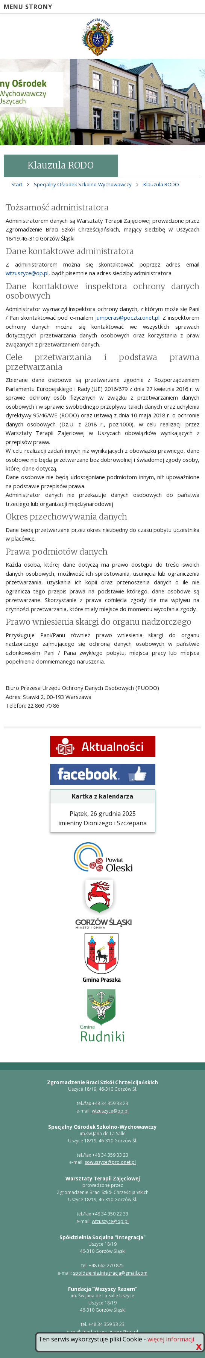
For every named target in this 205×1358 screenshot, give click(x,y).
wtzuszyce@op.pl (27, 273)
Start (16, 184)
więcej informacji (170, 1339)
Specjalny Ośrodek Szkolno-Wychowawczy (83, 184)
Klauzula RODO (161, 184)
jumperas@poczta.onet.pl (127, 317)
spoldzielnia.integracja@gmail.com (110, 1273)
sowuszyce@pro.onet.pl (110, 1162)
